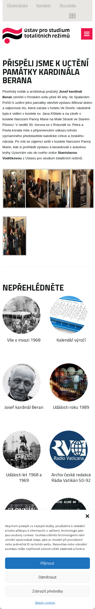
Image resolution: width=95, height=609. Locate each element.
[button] (87, 516)
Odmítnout (48, 577)
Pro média (68, 5)
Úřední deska (17, 5)
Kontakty (43, 5)
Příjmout (47, 563)
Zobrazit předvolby (47, 591)
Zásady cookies (45, 602)
